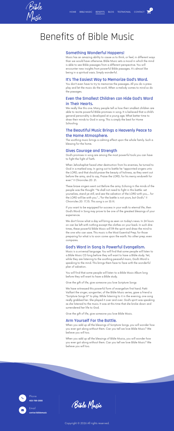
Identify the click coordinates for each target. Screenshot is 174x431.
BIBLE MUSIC (86, 12)
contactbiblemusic (38, 412)
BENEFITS (100, 12)
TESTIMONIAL (124, 12)
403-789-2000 (36, 400)
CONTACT (139, 12)
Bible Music (34, 12)
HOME (73, 12)
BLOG (111, 12)
